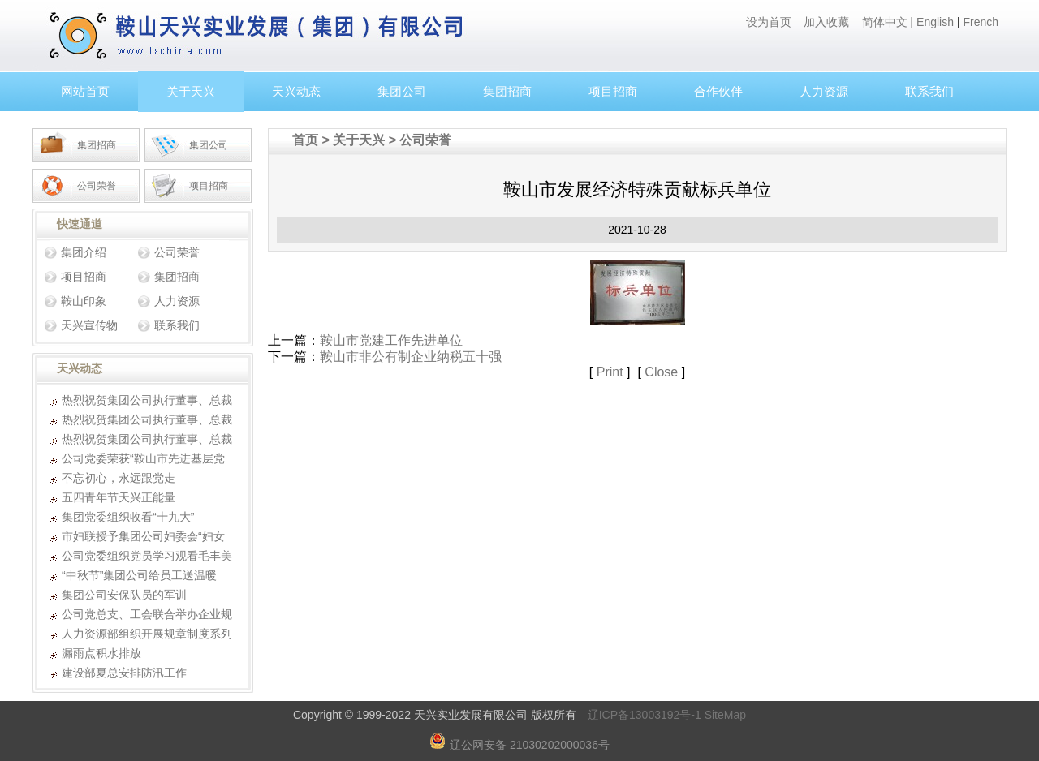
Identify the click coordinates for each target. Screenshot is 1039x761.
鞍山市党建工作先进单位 (391, 340)
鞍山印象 (83, 301)
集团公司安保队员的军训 (124, 594)
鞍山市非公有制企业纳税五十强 (411, 356)
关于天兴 (190, 91)
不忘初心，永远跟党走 (118, 477)
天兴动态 (296, 91)
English (935, 21)
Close (661, 372)
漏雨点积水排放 (101, 653)
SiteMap (725, 714)
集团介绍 (83, 252)
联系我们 (929, 91)
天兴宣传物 (89, 325)
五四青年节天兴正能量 (118, 497)
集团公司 (401, 91)
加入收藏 (826, 21)
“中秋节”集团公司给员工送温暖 (139, 575)
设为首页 (768, 21)
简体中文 (885, 21)
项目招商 (612, 91)
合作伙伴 (718, 91)
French (980, 21)
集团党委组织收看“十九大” (128, 516)
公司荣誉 (96, 185)
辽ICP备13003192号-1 (644, 714)
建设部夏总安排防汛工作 (124, 672)
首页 (305, 140)
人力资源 (824, 91)
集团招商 (507, 91)
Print (610, 372)
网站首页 (85, 91)
